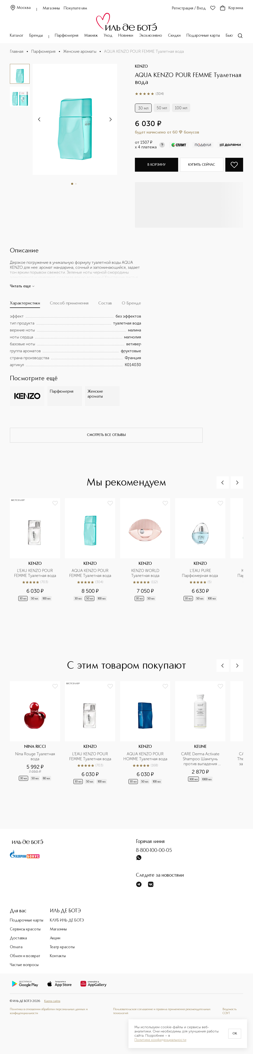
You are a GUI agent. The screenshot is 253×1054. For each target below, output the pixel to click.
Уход (108, 36)
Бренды (36, 36)
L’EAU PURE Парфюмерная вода (200, 573)
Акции (55, 938)
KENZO (141, 67)
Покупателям (75, 8)
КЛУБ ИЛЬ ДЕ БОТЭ (67, 920)
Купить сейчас (201, 164)
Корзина (231, 8)
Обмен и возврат (25, 956)
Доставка (18, 938)
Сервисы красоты (25, 929)
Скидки (174, 36)
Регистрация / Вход (189, 8)
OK (234, 1033)
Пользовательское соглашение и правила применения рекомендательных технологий (162, 1011)
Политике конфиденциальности (160, 1040)
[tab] (25, 304)
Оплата (16, 947)
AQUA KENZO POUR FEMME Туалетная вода (90, 573)
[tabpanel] (75, 340)
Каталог (16, 36)
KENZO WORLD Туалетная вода (145, 573)
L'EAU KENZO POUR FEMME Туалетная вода (35, 573)
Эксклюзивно (150, 36)
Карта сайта (52, 1001)
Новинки (125, 36)
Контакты (58, 956)
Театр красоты (62, 947)
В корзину (157, 164)
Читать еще (22, 286)
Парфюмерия (66, 36)
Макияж (91, 36)
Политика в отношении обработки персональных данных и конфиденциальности (49, 1011)
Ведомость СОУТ (229, 1011)
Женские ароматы (79, 51)
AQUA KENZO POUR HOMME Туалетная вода (145, 756)
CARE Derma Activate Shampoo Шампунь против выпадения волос (200, 759)
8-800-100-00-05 (154, 850)
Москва (20, 8)
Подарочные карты (203, 36)
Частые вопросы (24, 965)
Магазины (51, 8)
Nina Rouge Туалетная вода (35, 756)
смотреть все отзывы (106, 435)
